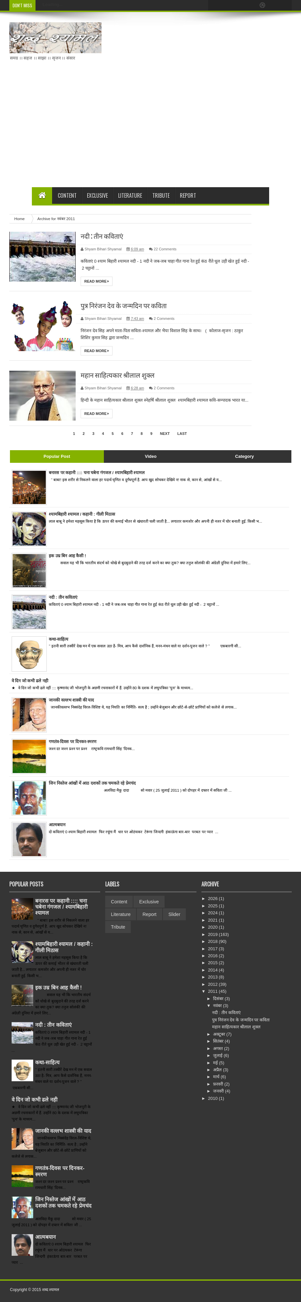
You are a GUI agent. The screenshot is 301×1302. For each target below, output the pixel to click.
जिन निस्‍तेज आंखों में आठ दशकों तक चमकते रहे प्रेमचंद (63, 1202)
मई (216, 1062)
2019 (213, 934)
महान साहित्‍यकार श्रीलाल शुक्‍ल (118, 375)
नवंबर (218, 1005)
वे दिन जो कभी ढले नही (34, 1100)
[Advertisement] (189, 131)
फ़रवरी (218, 1084)
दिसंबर (219, 998)
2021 (213, 920)
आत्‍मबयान (45, 1237)
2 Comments (164, 319)
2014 (213, 970)
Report (188, 195)
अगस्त (218, 1048)
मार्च (217, 1076)
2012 (213, 984)
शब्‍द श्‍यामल (50, 1289)
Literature (130, 195)
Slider (175, 914)
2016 (213, 955)
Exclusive (97, 195)
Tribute (161, 195)
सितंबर (219, 1041)
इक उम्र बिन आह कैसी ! (58, 987)
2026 (213, 898)
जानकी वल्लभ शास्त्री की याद (63, 1131)
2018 (213, 941)
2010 (213, 1098)
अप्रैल (218, 1069)
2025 (213, 905)
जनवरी (219, 1091)
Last (182, 434)
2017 (213, 948)
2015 (213, 962)
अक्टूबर (219, 1034)
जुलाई (218, 1055)
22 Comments (165, 249)
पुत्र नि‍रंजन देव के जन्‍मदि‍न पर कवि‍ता (124, 306)
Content (67, 195)
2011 (213, 991)
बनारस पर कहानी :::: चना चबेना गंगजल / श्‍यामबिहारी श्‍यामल (61, 907)
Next (165, 434)
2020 (213, 927)
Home (20, 218)
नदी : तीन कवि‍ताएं (102, 236)
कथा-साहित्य (47, 1062)
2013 (213, 977)
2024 (213, 912)
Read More (96, 281)
